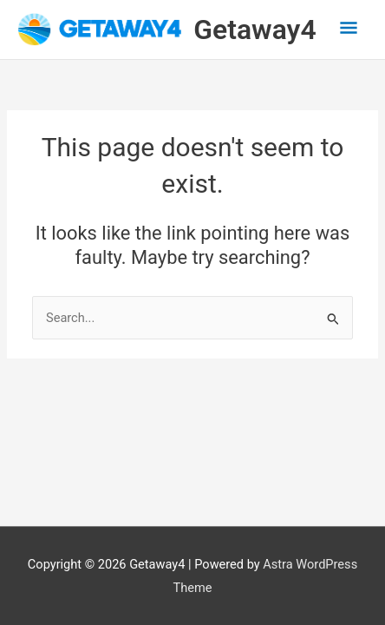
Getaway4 (254, 29)
